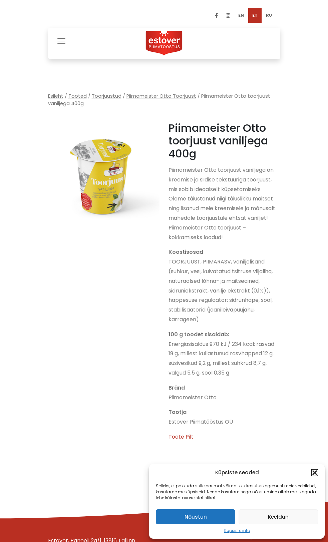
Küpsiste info (237, 530)
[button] (314, 472)
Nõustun (196, 516)
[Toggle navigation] (61, 40)
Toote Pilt (182, 437)
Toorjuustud (106, 96)
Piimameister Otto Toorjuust (161, 96)
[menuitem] (241, 15)
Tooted (77, 96)
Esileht (55, 96)
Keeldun (278, 516)
